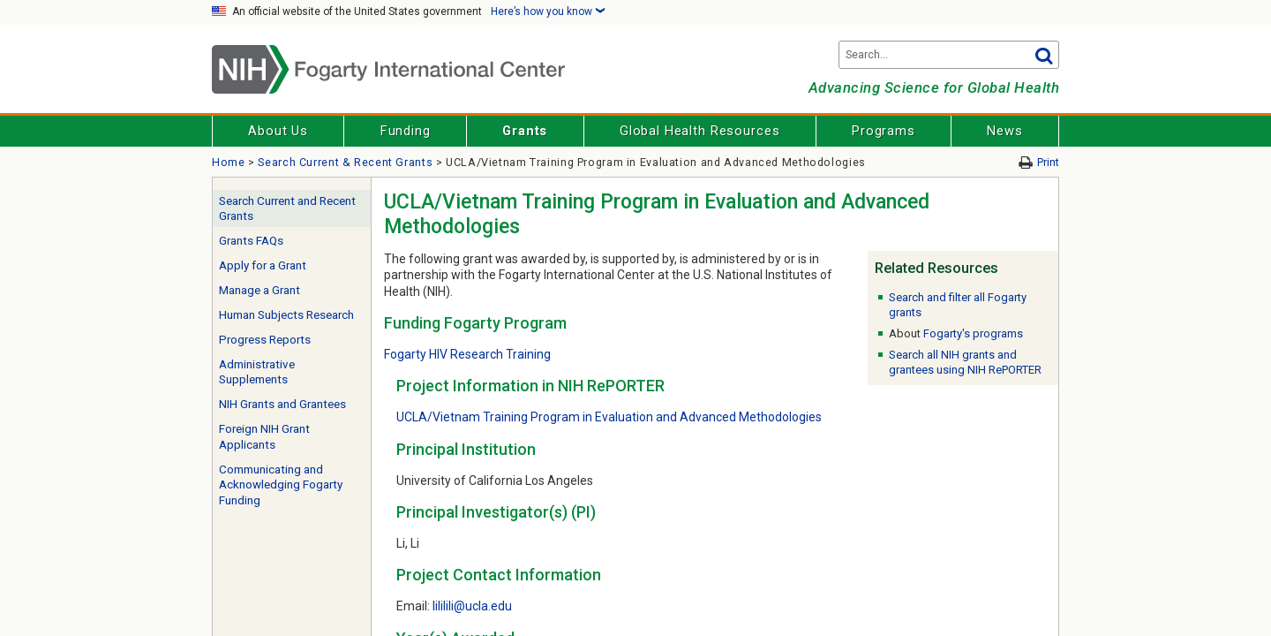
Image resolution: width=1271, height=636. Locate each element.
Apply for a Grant (262, 265)
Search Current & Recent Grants (345, 162)
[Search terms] (948, 55)
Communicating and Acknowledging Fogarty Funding (280, 485)
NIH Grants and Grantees (282, 404)
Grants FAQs (251, 240)
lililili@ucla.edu (472, 606)
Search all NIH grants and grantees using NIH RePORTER (965, 362)
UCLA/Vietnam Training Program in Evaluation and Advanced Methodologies (609, 417)
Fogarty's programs (973, 333)
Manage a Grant (259, 290)
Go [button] (1043, 55)
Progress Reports (265, 339)
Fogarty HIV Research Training (467, 354)
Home (228, 162)
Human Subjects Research (286, 315)
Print (1048, 162)
